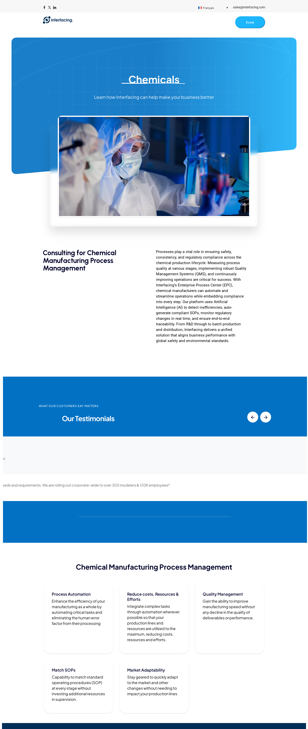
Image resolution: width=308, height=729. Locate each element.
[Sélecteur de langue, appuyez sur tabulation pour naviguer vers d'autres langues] (213, 7)
